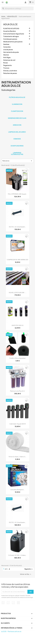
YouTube (8, 602)
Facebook (3, 602)
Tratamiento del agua (11, 36)
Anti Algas (7, 57)
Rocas (5, 63)
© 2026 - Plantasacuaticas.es (11, 631)
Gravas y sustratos (10, 71)
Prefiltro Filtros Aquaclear (17, 358)
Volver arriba (26, 574)
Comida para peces (10, 39)
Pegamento (7, 65)
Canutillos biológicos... (17, 489)
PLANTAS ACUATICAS (11, 29)
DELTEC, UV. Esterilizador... (17, 227)
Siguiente (28, 569)
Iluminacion (17, 104)
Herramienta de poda (11, 52)
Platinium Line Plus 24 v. (17, 391)
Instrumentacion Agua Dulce (13, 34)
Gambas (6, 44)
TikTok (18, 602)
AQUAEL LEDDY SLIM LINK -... (17, 292)
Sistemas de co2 (9, 60)
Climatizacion (17, 111)
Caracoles (7, 47)
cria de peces (8, 50)
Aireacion (17, 125)
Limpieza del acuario (17, 132)
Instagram (13, 602)
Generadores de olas (17, 118)
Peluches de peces (10, 73)
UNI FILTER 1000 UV (17, 325)
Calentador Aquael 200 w (17, 424)
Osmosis (17, 139)
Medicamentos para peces (12, 42)
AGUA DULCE (10, 24)
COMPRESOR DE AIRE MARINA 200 (17, 260)
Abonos (6, 55)
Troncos (6, 68)
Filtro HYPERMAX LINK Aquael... (17, 194)
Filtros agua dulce (17, 97)
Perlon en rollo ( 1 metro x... (17, 457)
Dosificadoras (17, 146)
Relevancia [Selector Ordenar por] (17, 161)
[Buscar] (17, 8)
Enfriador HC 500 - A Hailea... (17, 555)
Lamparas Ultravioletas (17, 153)
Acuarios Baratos (9, 31)
